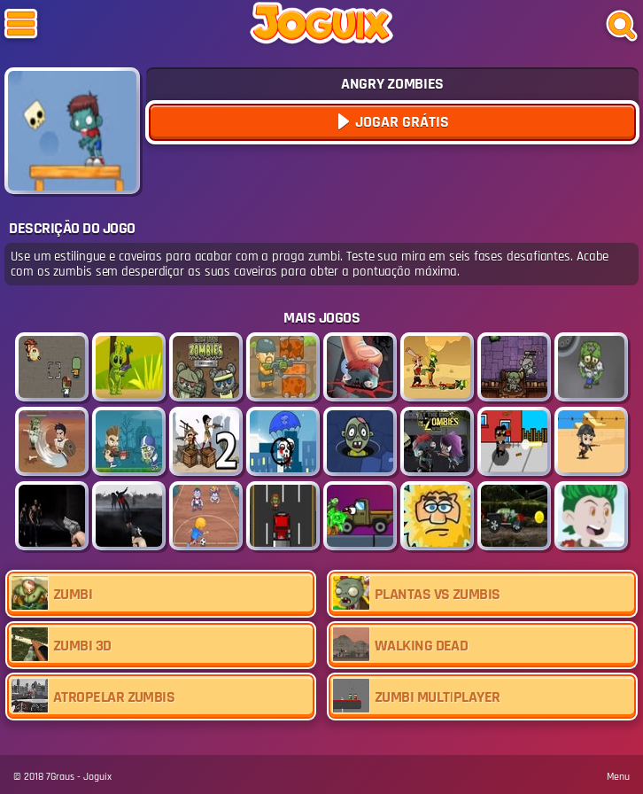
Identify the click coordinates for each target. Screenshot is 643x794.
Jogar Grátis (400, 122)
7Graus (60, 776)
